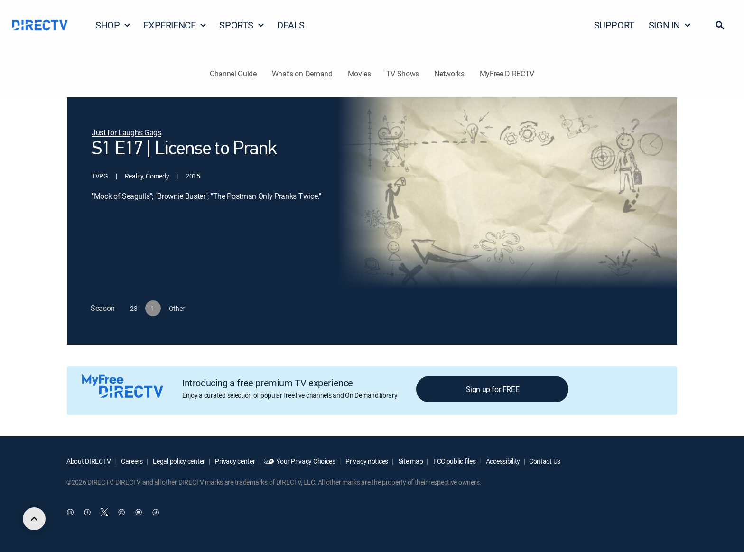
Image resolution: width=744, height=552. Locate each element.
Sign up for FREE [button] (493, 389)
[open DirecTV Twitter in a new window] (104, 512)
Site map (410, 461)
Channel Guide (233, 73)
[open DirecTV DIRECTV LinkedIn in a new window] (70, 512)
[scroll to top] (34, 519)
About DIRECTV (88, 461)
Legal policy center (178, 461)
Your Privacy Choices (305, 461)
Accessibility (502, 461)
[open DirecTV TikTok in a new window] (155, 512)
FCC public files (453, 461)
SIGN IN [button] (670, 25)
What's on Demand (302, 73)
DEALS (291, 25)
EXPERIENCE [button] (175, 25)
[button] (720, 25)
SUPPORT (614, 25)
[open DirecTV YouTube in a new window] (138, 512)
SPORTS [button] (242, 25)
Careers (131, 461)
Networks (449, 73)
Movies (359, 73)
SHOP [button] (113, 25)
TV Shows (402, 73)
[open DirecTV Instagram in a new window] (121, 512)
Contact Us (544, 461)
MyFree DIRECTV (507, 73)
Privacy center (234, 461)
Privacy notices (366, 461)
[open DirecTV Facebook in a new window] (87, 512)
